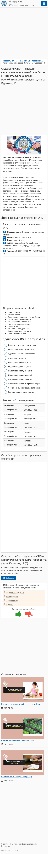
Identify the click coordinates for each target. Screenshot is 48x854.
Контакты (5, 846)
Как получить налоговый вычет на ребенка (21, 704)
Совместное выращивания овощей (17, 740)
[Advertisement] (24, 34)
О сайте (4, 844)
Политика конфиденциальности (23, 844)
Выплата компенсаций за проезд (16, 777)
